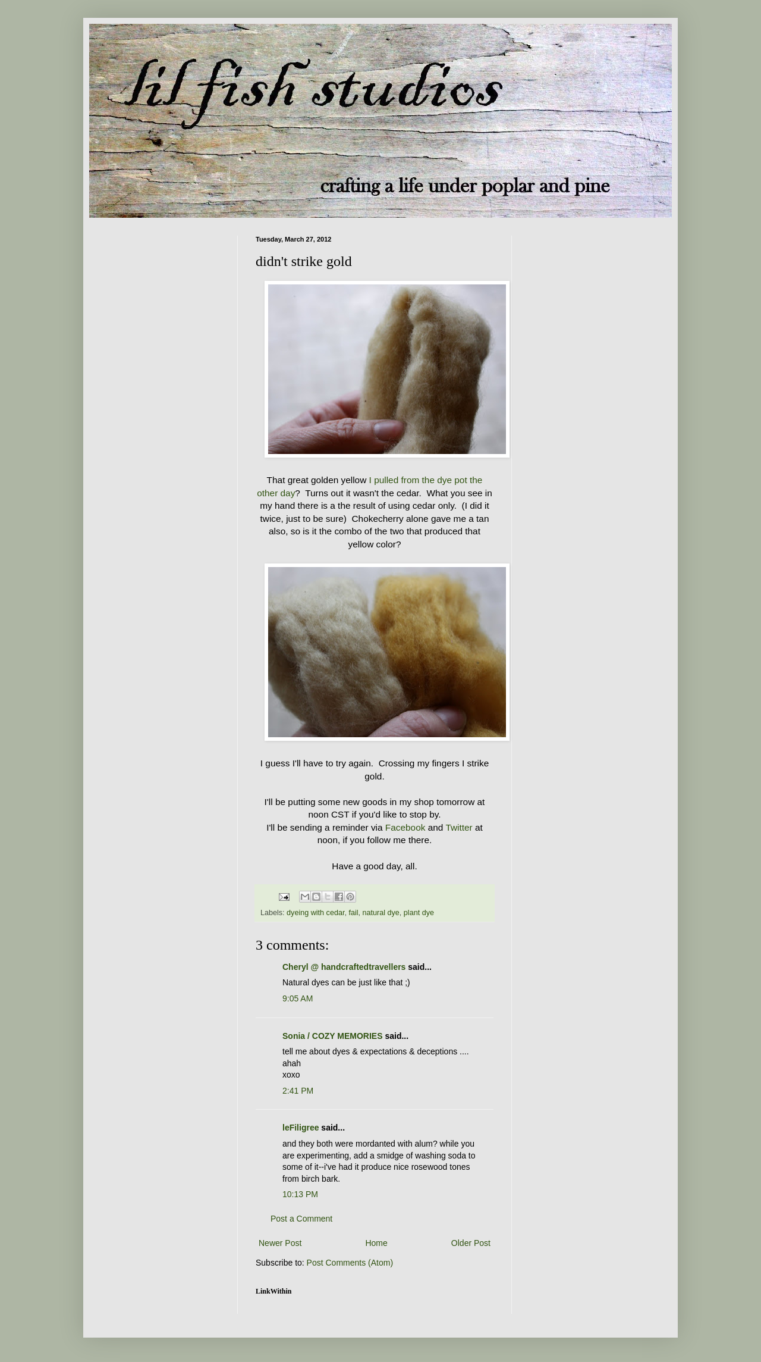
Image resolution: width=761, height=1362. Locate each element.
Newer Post (280, 1243)
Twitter (458, 827)
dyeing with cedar (315, 913)
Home (376, 1243)
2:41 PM (297, 1090)
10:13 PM (300, 1194)
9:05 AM (297, 998)
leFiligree (300, 1127)
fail (353, 913)
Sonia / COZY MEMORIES (332, 1036)
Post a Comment (301, 1218)
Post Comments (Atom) (350, 1262)
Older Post (470, 1243)
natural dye (381, 913)
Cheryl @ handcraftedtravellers (343, 967)
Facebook (405, 827)
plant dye (419, 913)
